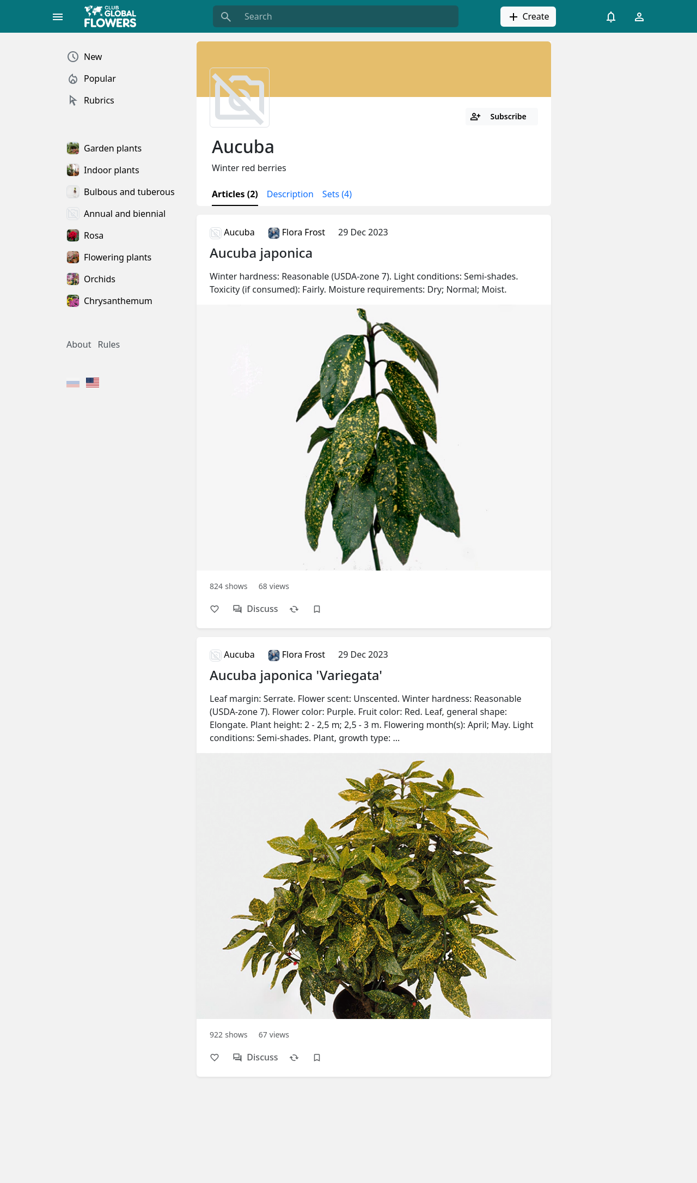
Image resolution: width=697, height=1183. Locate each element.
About (78, 344)
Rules (109, 344)
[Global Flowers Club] (114, 16)
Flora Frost (296, 232)
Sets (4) (337, 194)
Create (528, 16)
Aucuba (232, 232)
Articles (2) (235, 194)
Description (290, 194)
